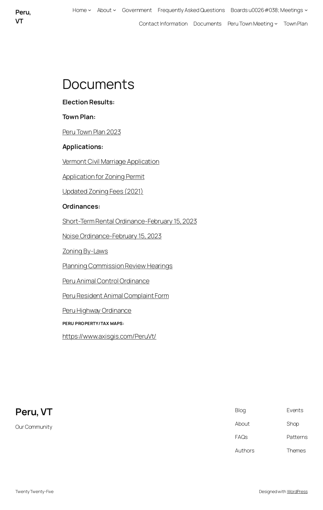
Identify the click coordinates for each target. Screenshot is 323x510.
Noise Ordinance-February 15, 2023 (112, 235)
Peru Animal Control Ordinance (106, 280)
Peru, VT (33, 411)
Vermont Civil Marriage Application (111, 161)
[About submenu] (114, 9)
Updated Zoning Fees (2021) (102, 191)
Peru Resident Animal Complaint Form (115, 295)
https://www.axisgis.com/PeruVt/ (109, 336)
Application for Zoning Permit (103, 176)
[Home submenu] (89, 9)
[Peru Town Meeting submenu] (275, 23)
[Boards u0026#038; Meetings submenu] (306, 9)
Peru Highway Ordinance (97, 310)
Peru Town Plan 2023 (91, 131)
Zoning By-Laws (85, 251)
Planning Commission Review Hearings (117, 265)
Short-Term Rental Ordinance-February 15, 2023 (129, 221)
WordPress (297, 491)
